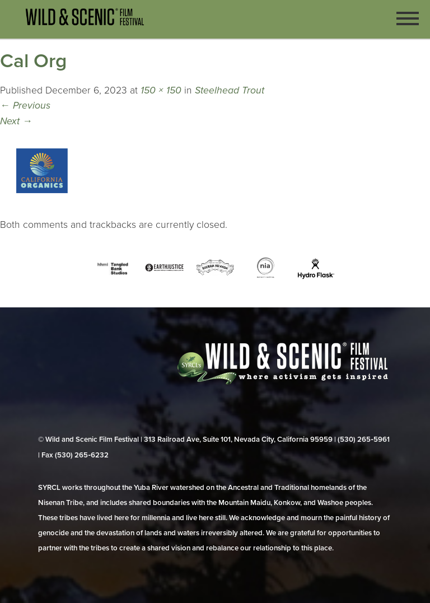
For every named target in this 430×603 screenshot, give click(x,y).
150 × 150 (161, 90)
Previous (25, 105)
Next (16, 121)
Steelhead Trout (229, 90)
